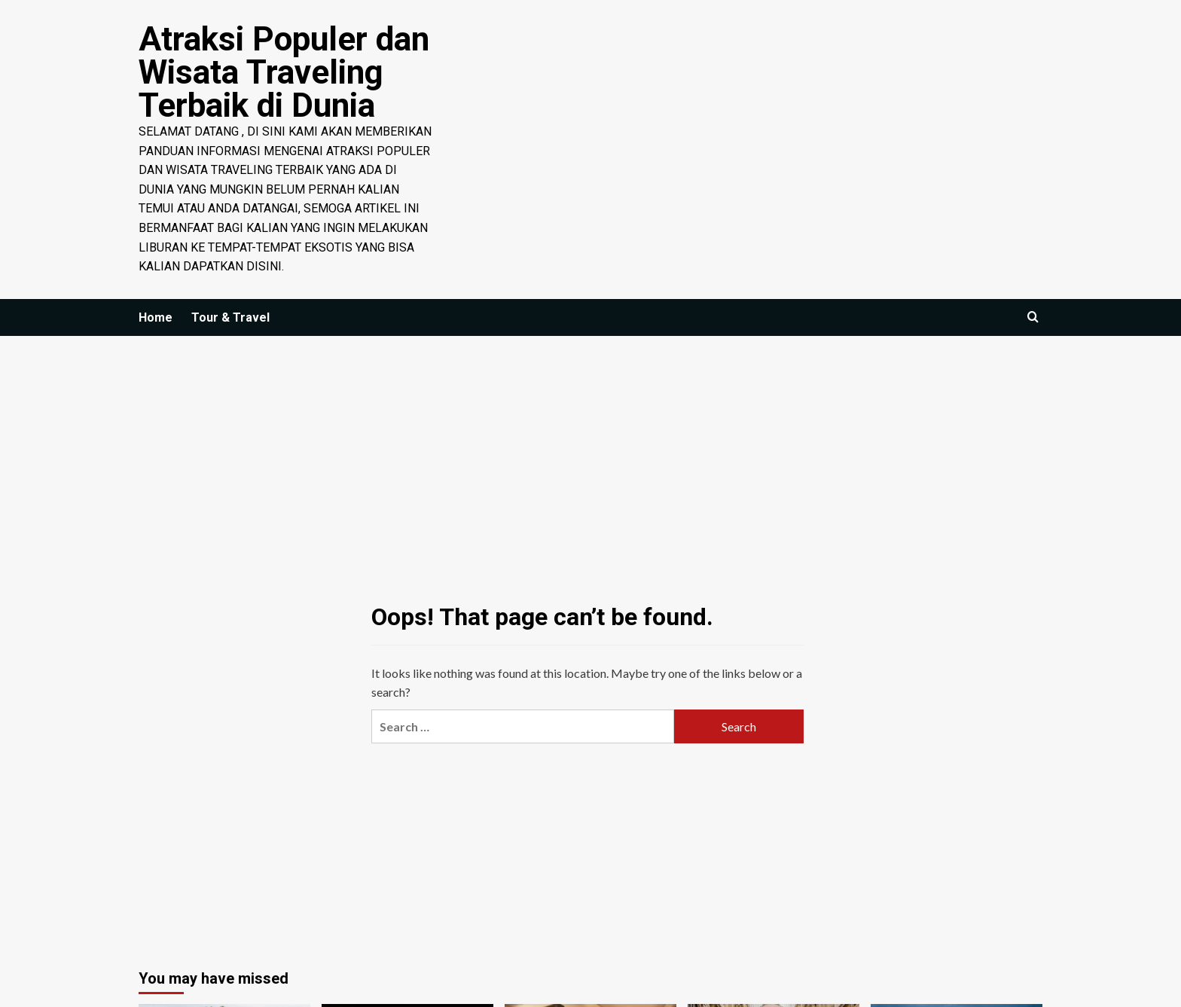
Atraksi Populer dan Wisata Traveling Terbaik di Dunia (284, 72)
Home (155, 317)
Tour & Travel (230, 317)
